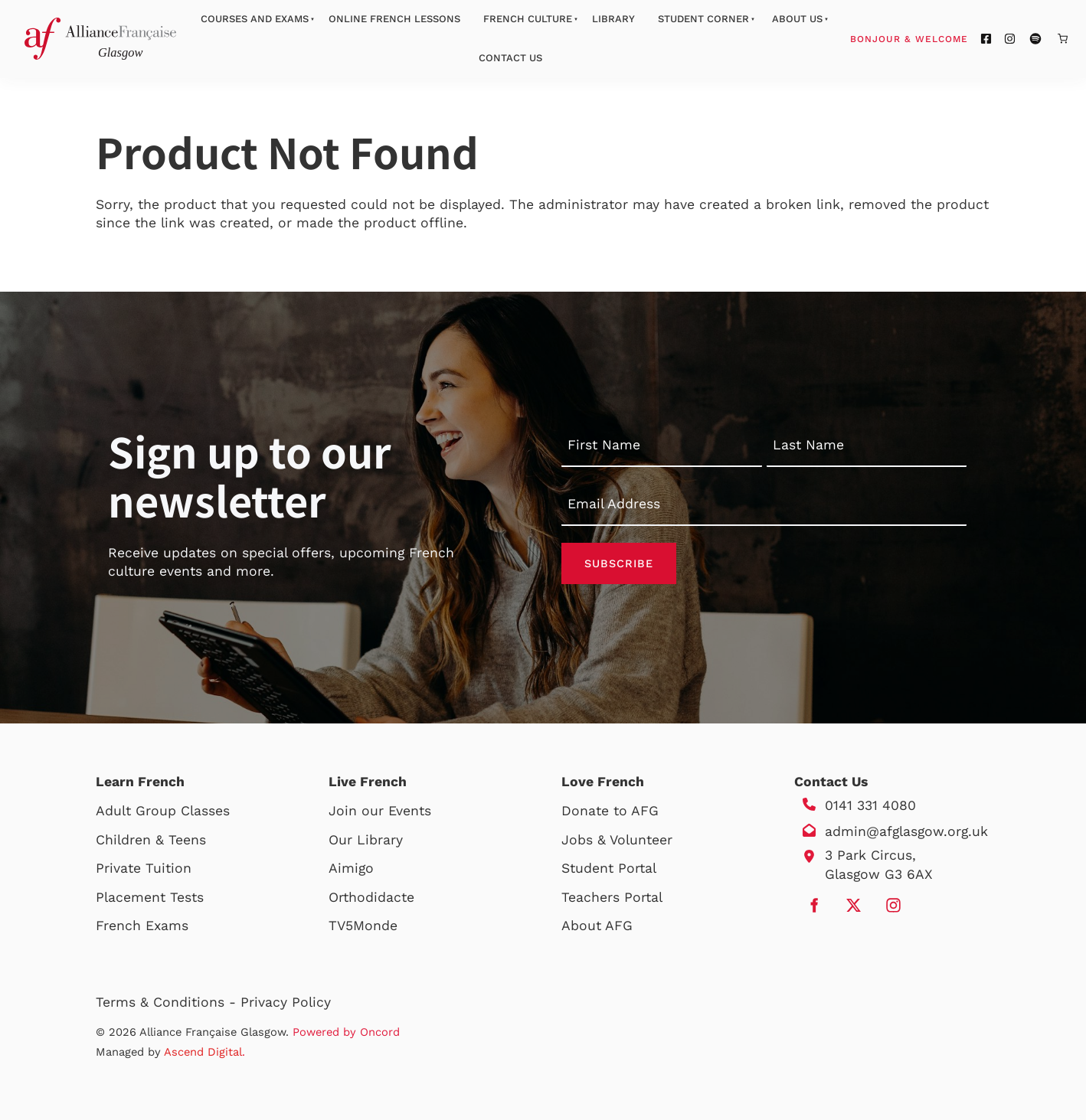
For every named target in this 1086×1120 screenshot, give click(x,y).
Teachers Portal (611, 897)
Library (613, 18)
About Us (797, 18)
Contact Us (510, 58)
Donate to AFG (610, 810)
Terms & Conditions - (168, 1002)
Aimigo (351, 868)
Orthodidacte (371, 897)
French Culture (527, 18)
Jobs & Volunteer (616, 839)
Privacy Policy (285, 1002)
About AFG (597, 925)
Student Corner (703, 18)
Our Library (366, 839)
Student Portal (608, 868)
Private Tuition (143, 868)
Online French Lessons (394, 18)
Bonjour (938, 38)
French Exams (142, 925)
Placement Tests (150, 897)
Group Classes (183, 810)
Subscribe (618, 563)
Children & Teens (151, 839)
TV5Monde (363, 925)
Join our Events (380, 810)
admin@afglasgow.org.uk (906, 831)
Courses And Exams (255, 18)
